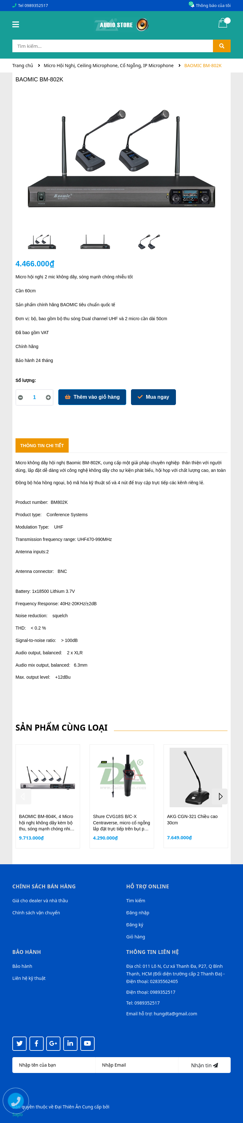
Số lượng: (26, 380)
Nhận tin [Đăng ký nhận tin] (204, 1065)
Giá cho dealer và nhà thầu (40, 901)
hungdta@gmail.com (175, 1014)
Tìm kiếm (135, 901)
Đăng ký (134, 925)
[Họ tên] (54, 1065)
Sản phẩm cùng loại (62, 727)
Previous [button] (23, 796)
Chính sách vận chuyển (36, 913)
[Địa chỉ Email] (137, 1065)
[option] (42, 243)
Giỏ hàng (135, 937)
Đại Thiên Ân (68, 1107)
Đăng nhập (137, 913)
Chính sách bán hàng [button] (44, 886)
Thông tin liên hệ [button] (152, 952)
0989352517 (36, 5)
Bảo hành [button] (26, 952)
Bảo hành (22, 966)
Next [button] (219, 796)
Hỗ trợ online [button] (147, 886)
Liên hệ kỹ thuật (29, 978)
